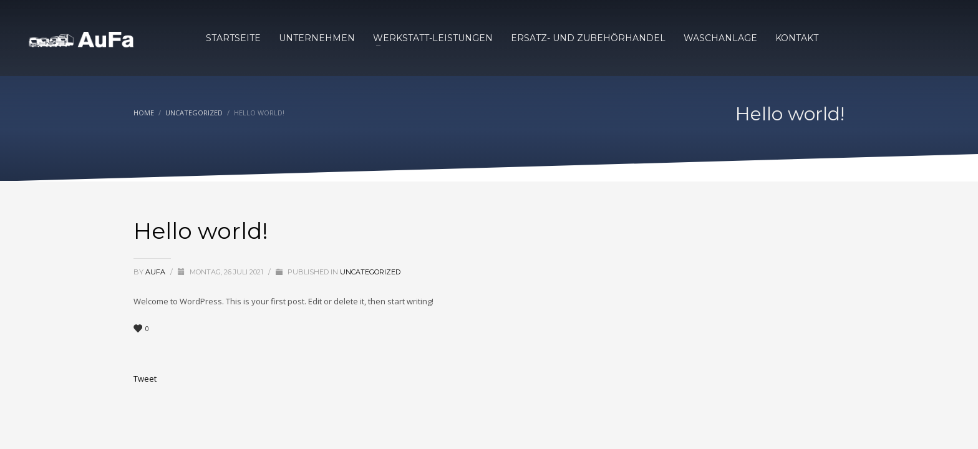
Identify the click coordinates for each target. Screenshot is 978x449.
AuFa (156, 272)
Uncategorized (370, 272)
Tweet (145, 378)
